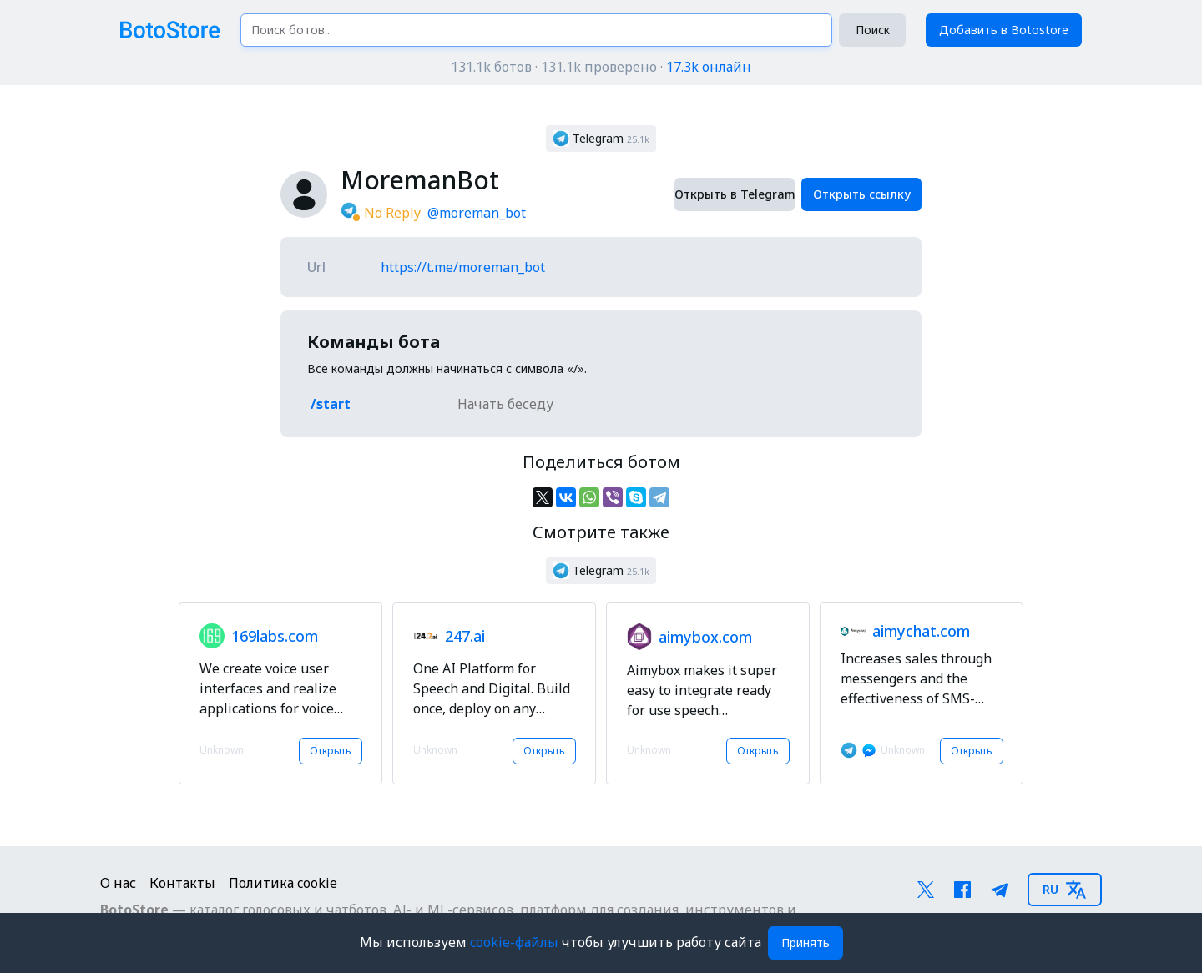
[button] (601, 138)
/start (331, 404)
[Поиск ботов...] (536, 30)
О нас (118, 883)
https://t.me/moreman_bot (463, 267)
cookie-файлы (516, 942)
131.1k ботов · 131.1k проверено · (601, 67)
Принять (805, 942)
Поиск (873, 30)
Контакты (182, 883)
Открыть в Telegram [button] (734, 194)
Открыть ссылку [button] (862, 194)
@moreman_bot (476, 213)
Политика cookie (283, 883)
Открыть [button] (330, 751)
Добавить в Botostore (1003, 30)
